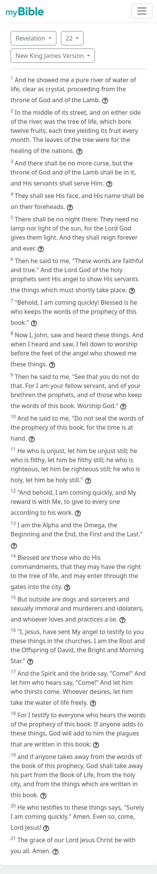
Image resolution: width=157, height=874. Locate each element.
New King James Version (50, 55)
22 (70, 38)
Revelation (31, 38)
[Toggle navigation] (141, 11)
